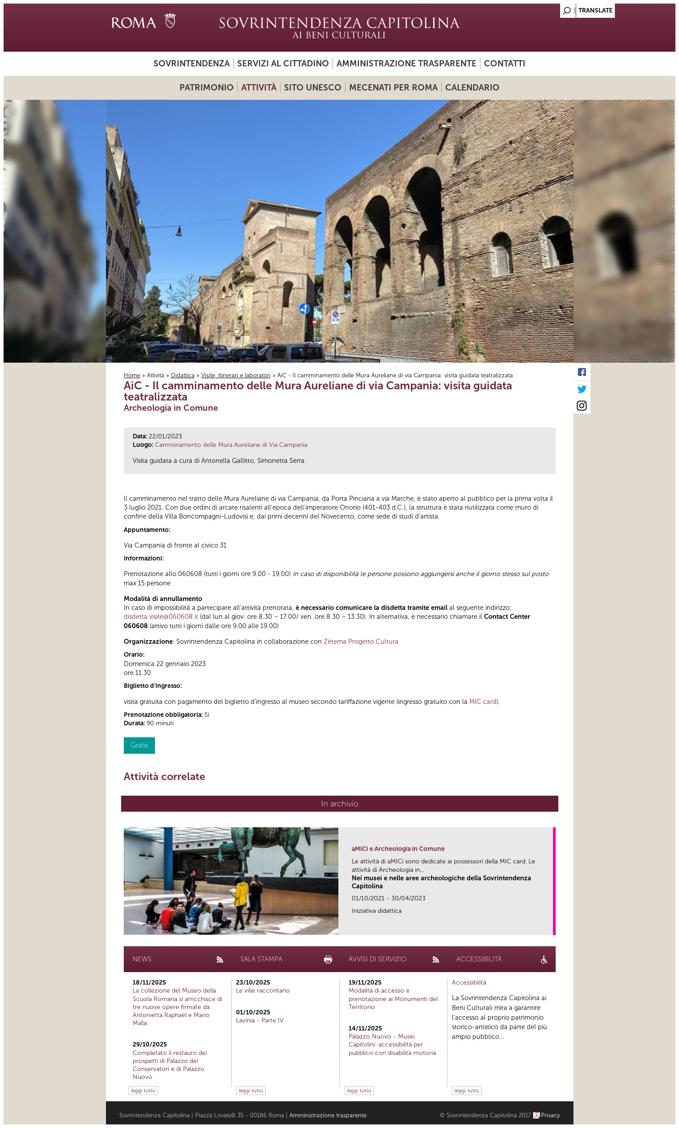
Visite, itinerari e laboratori (236, 375)
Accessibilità (469, 982)
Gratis (139, 745)
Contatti (504, 63)
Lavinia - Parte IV (260, 1020)
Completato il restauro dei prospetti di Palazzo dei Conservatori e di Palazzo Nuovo (170, 1065)
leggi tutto (143, 1090)
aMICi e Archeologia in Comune (398, 849)
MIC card (482, 702)
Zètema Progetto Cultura (361, 642)
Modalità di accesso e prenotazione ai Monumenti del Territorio (393, 998)
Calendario (472, 87)
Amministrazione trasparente (406, 63)
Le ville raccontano (263, 990)
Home (132, 375)
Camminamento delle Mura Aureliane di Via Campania (231, 445)
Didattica (183, 375)
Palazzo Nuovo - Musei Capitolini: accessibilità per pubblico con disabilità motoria (392, 1044)
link (549, 925)
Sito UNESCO (313, 87)
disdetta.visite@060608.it (161, 617)
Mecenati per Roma (393, 87)
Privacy (550, 1115)
